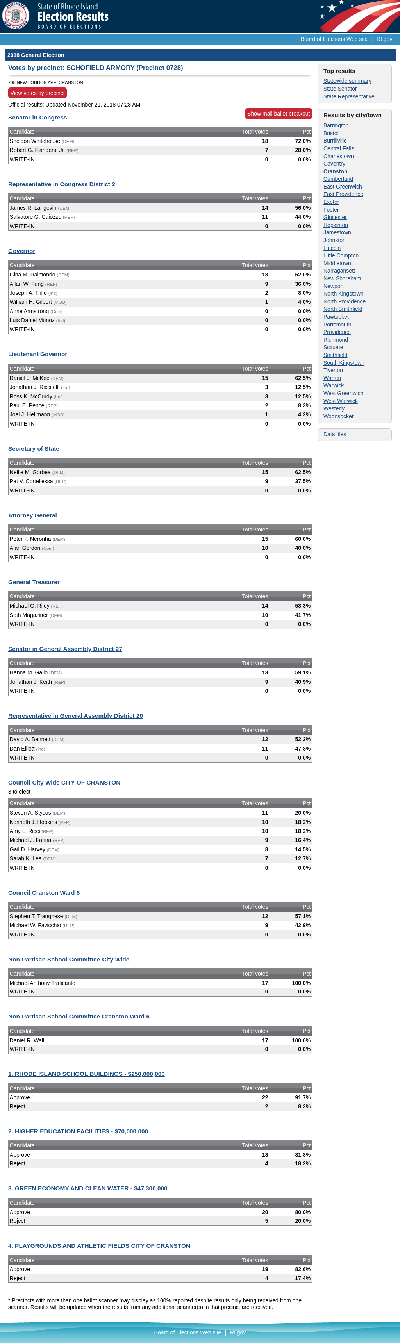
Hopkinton (335, 225)
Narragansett (339, 271)
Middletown (337, 263)
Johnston (334, 240)
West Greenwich (343, 393)
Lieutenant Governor (37, 354)
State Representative (349, 96)
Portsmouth (337, 324)
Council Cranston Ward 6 (44, 892)
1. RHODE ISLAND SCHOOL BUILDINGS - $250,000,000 (86, 1073)
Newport (333, 286)
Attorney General (32, 515)
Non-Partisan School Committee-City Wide (68, 959)
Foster (331, 210)
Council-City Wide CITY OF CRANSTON (64, 782)
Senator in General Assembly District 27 (65, 649)
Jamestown (337, 232)
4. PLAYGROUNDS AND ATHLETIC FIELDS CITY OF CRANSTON (99, 1245)
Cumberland (338, 179)
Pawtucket (336, 317)
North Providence (344, 301)
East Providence (343, 194)
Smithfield (335, 355)
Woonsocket (338, 416)
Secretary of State (33, 448)
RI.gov (384, 39)
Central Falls (338, 148)
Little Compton (341, 255)
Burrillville (335, 140)
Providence (337, 332)
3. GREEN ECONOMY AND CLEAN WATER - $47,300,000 (88, 1188)
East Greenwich (342, 187)
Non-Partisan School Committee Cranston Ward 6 (79, 1016)
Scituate (333, 347)
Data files (334, 434)
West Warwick (340, 401)
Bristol (331, 133)
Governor (21, 251)
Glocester (335, 217)
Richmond (335, 340)
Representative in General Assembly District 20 (75, 715)
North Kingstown (343, 294)
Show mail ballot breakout (278, 114)
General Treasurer (34, 582)
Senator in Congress (37, 117)
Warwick (333, 385)
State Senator (340, 89)
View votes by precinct (38, 93)
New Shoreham (342, 278)
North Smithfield (342, 309)
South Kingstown (343, 363)
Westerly (334, 408)
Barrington (336, 125)
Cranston (335, 171)
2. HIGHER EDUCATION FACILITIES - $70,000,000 (78, 1131)
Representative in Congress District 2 (61, 184)
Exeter (331, 202)
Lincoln (332, 248)
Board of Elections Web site (334, 39)
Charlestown (338, 156)
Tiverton (333, 370)
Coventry (334, 164)
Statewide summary (347, 81)
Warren (332, 378)
